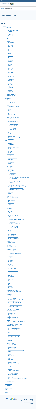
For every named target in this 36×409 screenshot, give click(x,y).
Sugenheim (10, 86)
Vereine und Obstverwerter (13, 271)
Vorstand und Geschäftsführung (13, 371)
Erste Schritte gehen (11, 200)
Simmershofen (10, 84)
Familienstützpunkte (11, 297)
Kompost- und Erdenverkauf (13, 237)
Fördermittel (10, 169)
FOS (9, 288)
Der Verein (10, 258)
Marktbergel (10, 73)
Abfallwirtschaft (9, 208)
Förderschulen (10, 282)
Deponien (11, 224)
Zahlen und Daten (11, 31)
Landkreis (8, 28)
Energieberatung (13, 173)
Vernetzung (10, 366)
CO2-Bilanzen (12, 182)
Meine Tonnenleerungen (12, 234)
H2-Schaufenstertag (13, 178)
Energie (9, 171)
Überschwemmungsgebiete (11, 249)
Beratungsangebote (11, 348)
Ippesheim (10, 64)
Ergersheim (10, 53)
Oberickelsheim (11, 79)
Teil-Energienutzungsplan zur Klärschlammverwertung (19, 177)
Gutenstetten (10, 58)
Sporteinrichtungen (11, 102)
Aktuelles (10, 118)
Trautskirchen (10, 87)
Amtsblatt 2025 (13, 128)
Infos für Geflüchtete (8, 384)
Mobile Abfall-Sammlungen (13, 235)
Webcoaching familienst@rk (13, 298)
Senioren (8, 333)
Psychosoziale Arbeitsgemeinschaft (13, 367)
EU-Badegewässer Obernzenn (11, 250)
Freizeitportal (10, 159)
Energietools (12, 174)
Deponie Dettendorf (15, 226)
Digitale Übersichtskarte (12, 160)
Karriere (8, 105)
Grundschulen (10, 279)
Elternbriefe (10, 358)
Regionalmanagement (10, 141)
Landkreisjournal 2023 (14, 125)
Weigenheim (10, 91)
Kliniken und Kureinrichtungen (12, 380)
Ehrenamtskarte (11, 314)
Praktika (9, 109)
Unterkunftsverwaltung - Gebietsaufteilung (14, 253)
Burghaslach (10, 46)
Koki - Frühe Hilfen (10, 352)
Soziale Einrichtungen (10, 343)
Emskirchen (10, 52)
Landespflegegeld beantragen (13, 337)
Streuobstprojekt (11, 261)
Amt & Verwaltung (8, 98)
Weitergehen (10, 204)
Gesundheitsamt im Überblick (11, 377)
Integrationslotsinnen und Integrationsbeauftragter (17, 321)
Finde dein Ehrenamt (11, 313)
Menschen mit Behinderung (11, 325)
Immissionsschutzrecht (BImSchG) (14, 137)
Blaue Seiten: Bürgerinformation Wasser (17, 189)
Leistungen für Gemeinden (9, 382)
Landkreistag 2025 (10, 196)
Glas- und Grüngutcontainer (15, 223)
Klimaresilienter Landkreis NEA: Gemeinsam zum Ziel (17, 186)
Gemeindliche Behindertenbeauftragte (14, 328)
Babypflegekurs (11, 355)
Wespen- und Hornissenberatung (12, 197)
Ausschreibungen (11, 139)
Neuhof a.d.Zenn (11, 76)
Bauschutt (10, 230)
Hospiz (9, 351)
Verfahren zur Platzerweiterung (13, 373)
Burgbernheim (10, 45)
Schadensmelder (11, 162)
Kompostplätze (12, 222)
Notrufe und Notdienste (10, 381)
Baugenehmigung (9, 241)
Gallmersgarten (11, 54)
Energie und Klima (10, 166)
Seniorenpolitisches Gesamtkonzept (14, 336)
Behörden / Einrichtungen (11, 95)
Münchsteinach (11, 75)
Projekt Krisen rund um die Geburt (14, 363)
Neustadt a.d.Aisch (11, 77)
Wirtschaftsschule (11, 284)
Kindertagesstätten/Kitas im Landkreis (14, 291)
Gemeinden (8, 41)
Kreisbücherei (9, 273)
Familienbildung (9, 294)
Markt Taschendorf (11, 72)
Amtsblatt (10, 126)
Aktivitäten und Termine (12, 268)
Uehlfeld (9, 88)
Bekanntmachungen (11, 136)
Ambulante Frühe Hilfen (12, 362)
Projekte (11, 184)
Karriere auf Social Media (12, 114)
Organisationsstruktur (10, 103)
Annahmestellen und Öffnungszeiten (14, 218)
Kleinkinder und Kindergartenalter (16, 305)
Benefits (9, 113)
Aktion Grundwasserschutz (11, 252)
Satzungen (10, 135)
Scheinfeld (10, 83)
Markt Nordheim (11, 71)
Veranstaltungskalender (9, 386)
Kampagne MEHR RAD (12, 156)
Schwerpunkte (10, 260)
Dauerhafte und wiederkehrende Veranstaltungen (16, 299)
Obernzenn (10, 80)
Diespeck (9, 49)
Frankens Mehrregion (8, 385)
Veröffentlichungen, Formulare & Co (13, 117)
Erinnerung (10, 205)
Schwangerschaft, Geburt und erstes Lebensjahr (18, 303)
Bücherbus (10, 275)
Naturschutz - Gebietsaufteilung (12, 254)
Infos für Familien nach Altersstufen (14, 302)
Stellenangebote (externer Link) (13, 106)
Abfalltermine (10, 216)
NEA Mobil (8, 272)
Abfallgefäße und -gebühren (13, 215)
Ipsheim (9, 65)
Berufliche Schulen (11, 287)
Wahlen (8, 39)
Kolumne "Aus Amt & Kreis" (13, 120)
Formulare (10, 132)
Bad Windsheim (11, 42)
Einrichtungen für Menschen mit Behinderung (16, 350)
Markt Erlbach (10, 69)
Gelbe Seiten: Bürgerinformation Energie (17, 185)
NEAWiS (9, 339)
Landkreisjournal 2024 (14, 124)
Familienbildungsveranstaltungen (14, 301)
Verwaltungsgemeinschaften (11, 94)
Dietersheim (10, 50)
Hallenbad (10, 101)
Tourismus (8, 190)
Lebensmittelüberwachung (11, 246)
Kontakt (9, 148)
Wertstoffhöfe (12, 220)
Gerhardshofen (10, 56)
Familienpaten (10, 359)
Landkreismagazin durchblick (13, 121)
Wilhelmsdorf (10, 92)
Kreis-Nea (4, 26)
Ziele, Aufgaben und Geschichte (13, 370)
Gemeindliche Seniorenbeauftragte (14, 335)
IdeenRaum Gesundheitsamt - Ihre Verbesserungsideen (17, 378)
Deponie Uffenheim (15, 227)
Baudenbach (10, 43)
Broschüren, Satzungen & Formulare (14, 238)
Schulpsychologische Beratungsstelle (13, 317)
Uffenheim (10, 90)
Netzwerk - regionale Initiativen (13, 147)
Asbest (9, 231)
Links (9, 239)
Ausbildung (10, 107)
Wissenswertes (11, 201)
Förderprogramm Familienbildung (14, 309)
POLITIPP (10, 340)
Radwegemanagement (10, 154)
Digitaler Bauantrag (11, 242)
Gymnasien (10, 286)
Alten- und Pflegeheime (12, 344)
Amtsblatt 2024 (13, 129)
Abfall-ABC (10, 212)
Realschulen (10, 283)
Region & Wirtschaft (8, 140)
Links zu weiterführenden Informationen (15, 324)
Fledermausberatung (10, 264)
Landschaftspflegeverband (11, 256)
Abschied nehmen (11, 203)
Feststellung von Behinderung (13, 329)
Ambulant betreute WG (12, 347)
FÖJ (9, 110)
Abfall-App (10, 211)
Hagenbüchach (10, 60)
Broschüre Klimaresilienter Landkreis (16, 188)
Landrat (8, 37)
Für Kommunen (11, 170)
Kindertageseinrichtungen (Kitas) (12, 290)
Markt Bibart (10, 68)
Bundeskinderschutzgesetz (11, 318)
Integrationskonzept (11, 322)
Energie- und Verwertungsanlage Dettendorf (17, 219)
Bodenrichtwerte (9, 245)
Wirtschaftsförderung (10, 150)
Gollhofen (10, 57)
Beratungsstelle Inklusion (11, 316)
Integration (8, 320)
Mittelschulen (10, 280)
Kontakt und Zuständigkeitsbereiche (14, 243)
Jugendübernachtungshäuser (11, 310)
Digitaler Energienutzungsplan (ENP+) (16, 175)
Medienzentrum (11, 276)
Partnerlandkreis (11, 35)
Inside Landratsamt (11, 111)
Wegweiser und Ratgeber (12, 307)
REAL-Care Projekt (11, 365)
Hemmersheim (10, 61)
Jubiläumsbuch (10, 34)
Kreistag (8, 38)
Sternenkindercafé (11, 207)
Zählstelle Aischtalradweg (12, 158)
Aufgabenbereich (11, 144)
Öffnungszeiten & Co (10, 99)
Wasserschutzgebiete (10, 248)
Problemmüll (10, 233)
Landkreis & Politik (8, 27)
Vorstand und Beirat (11, 267)
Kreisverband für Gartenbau (11, 265)
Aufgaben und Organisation (13, 30)
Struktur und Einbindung (12, 374)
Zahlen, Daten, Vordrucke (12, 269)
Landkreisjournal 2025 (14, 122)
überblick (10, 133)
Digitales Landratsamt (8, 388)
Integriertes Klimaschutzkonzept (15, 181)
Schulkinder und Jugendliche (15, 306)
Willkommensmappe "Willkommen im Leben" (15, 356)
